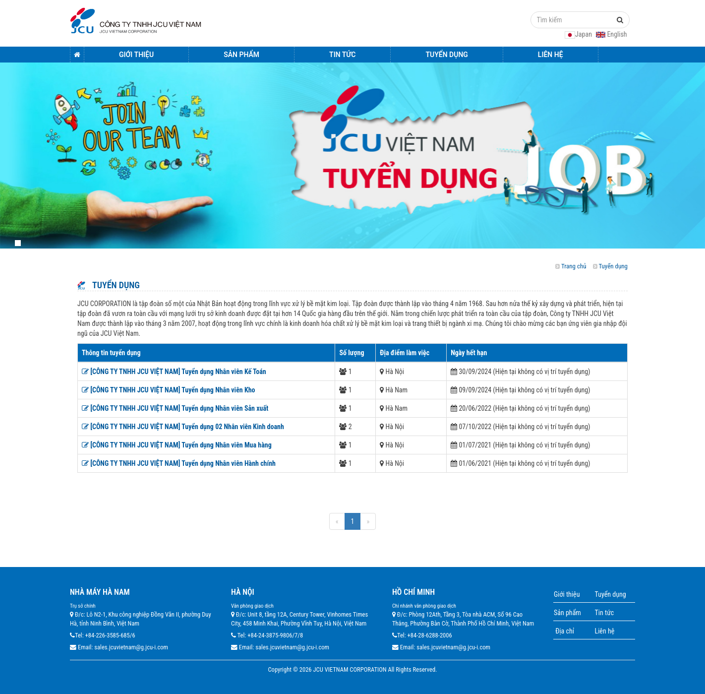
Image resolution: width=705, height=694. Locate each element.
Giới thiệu (567, 594)
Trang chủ (573, 266)
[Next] (368, 521)
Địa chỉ (564, 631)
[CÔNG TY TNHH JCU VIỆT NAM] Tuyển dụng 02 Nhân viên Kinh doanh (183, 427)
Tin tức (604, 613)
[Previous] (337, 521)
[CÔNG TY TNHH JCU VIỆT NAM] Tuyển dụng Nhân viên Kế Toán (174, 372)
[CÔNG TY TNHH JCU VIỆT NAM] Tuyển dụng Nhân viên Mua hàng (177, 445)
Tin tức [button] (342, 55)
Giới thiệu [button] (136, 55)
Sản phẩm (567, 613)
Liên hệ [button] (550, 55)
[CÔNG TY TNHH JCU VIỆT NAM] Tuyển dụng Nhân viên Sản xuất (175, 408)
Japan (579, 34)
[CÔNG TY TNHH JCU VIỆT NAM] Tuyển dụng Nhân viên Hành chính (179, 463)
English (611, 34)
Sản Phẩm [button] (241, 55)
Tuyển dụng (613, 266)
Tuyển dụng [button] (446, 55)
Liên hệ (605, 631)
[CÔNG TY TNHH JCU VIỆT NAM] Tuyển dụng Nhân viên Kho (168, 390)
